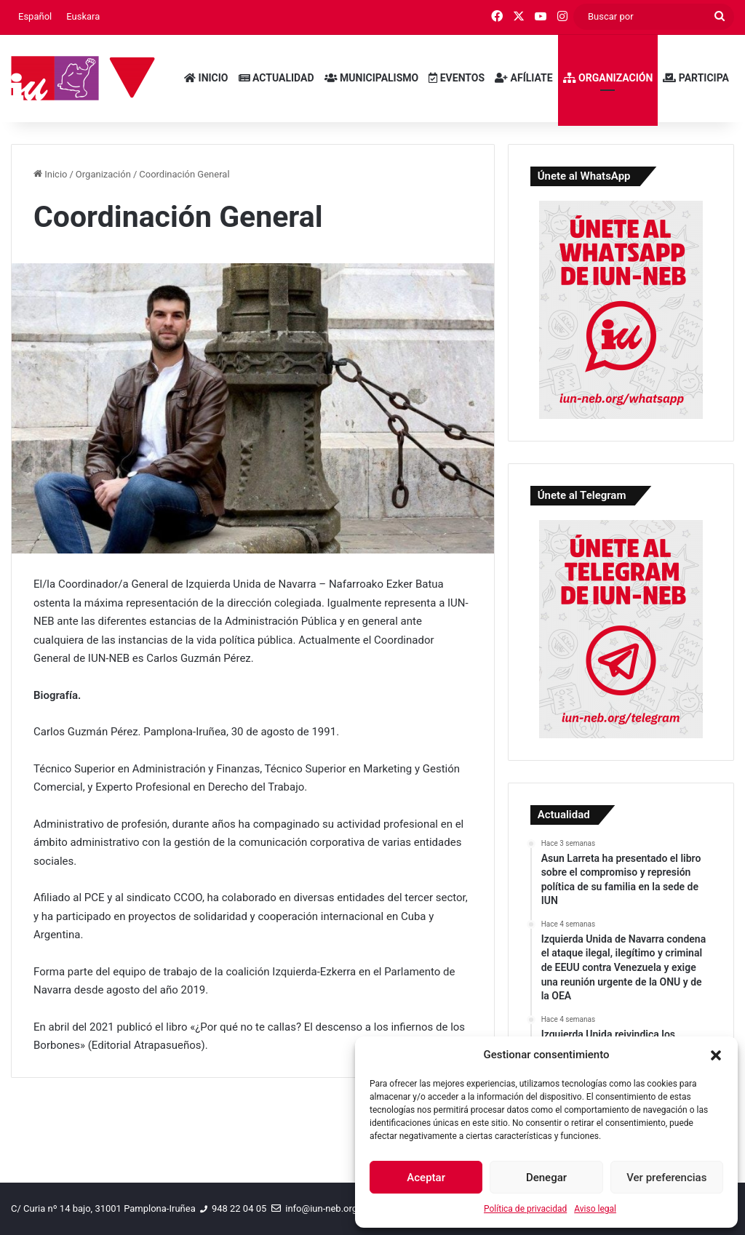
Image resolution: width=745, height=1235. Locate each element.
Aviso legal (595, 1209)
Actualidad (276, 78)
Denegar (546, 1177)
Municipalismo (371, 78)
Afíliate (524, 78)
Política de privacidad (525, 1209)
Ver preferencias (666, 1177)
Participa (696, 78)
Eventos (457, 78)
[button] (716, 1055)
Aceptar (426, 1177)
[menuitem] (35, 16)
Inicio (206, 78)
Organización (608, 78)
